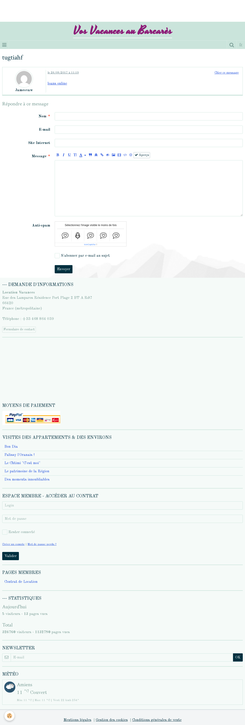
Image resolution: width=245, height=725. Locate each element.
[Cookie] (9, 716)
